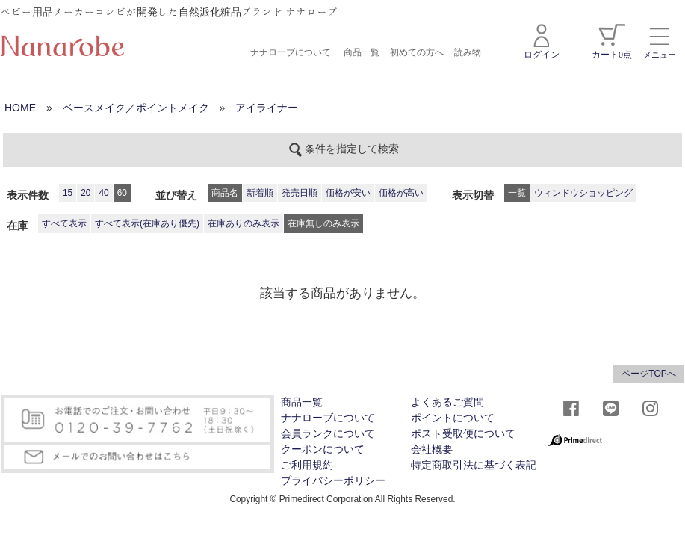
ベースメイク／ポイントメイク (136, 108)
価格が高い (401, 193)
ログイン (542, 42)
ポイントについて (453, 418)
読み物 (467, 52)
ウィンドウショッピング (583, 193)
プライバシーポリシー (333, 480)
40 (103, 193)
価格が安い (348, 193)
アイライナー (266, 108)
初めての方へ (417, 52)
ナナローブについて (290, 52)
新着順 (260, 193)
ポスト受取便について (463, 433)
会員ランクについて (328, 433)
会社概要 (432, 449)
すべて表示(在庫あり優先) (147, 223)
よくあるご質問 (447, 402)
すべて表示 (64, 223)
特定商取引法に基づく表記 (473, 465)
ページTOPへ (648, 373)
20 (85, 193)
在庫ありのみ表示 (243, 223)
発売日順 (299, 193)
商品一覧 (361, 52)
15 (67, 193)
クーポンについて (323, 449)
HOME (20, 108)
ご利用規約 (307, 465)
